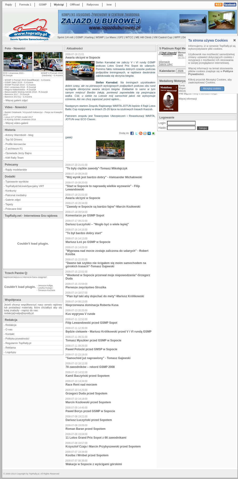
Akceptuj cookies (212, 88)
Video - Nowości (16, 107)
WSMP (100, 37)
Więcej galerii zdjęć (16, 100)
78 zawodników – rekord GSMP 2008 (90, 367)
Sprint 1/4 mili (65, 37)
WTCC (129, 37)
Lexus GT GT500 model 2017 (19, 117)
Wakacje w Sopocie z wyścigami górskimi (94, 464)
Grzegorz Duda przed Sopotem (86, 393)
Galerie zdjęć (13, 199)
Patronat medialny (16, 195)
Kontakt (9, 334)
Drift (184, 37)
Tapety (9, 204)
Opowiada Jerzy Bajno (18, 153)
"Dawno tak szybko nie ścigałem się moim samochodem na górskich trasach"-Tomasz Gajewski (106, 264)
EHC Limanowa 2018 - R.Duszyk (20, 87)
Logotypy (10, 352)
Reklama (10, 347)
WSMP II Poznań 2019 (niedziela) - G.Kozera (52, 74)
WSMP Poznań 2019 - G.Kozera (20, 85)
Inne (108, 4)
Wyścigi (59, 4)
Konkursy (10, 190)
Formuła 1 (25, 4)
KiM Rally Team (14, 157)
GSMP (43, 4)
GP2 (120, 37)
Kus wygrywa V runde (80, 314)
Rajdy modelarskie (16, 169)
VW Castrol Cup (162, 37)
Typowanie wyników (17, 181)
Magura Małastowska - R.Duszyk (20, 89)
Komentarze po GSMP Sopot (85, 215)
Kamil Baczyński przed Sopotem (88, 375)
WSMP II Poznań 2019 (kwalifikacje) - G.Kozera (27, 80)
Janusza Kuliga (45, 285)
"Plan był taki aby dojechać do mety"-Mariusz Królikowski (105, 296)
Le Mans (111, 37)
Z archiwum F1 (14, 148)
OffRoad (75, 4)
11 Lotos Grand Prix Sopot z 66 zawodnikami (96, 437)
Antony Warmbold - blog (19, 135)
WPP (177, 37)
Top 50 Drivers (13, 139)
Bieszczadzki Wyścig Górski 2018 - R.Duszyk (26, 92)
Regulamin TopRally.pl (18, 343)
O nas (8, 329)
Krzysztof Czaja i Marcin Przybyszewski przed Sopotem (103, 446)
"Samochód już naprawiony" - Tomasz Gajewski (98, 358)
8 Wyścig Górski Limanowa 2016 (20, 119)
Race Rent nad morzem (81, 384)
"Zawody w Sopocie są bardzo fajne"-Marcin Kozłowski (103, 206)
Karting (89, 37)
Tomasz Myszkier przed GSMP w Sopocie (93, 340)
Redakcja (10, 324)
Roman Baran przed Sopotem (86, 429)
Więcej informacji (188, 98)
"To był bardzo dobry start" (84, 233)
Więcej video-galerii (16, 123)
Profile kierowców (15, 144)
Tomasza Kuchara (46, 290)
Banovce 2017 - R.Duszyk (17, 94)
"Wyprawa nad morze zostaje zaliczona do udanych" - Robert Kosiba (107, 252)
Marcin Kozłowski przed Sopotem (88, 402)
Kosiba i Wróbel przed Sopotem (87, 455)
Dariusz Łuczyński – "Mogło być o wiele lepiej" (97, 224)
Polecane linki (13, 208)
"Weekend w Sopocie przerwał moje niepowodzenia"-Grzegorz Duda (108, 277)
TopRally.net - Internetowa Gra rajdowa (31, 215)
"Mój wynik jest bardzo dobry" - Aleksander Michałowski (104, 177)
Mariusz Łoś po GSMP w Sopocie (88, 242)
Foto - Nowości (15, 48)
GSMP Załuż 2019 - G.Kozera (19, 82)
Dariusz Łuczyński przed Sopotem (89, 420)
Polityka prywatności (17, 338)
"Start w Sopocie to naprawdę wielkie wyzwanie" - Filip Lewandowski (103, 187)
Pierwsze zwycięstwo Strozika (86, 287)
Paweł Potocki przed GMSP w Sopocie (91, 349)
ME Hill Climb (143, 37)
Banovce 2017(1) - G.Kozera (18, 97)
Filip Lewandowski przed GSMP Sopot (91, 322)
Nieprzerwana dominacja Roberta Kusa (92, 305)
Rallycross (93, 4)
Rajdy (8, 4)
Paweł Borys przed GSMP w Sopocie (90, 411)
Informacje (164, 61)
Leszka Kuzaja (45, 288)
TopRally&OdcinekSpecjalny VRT (24, 186)
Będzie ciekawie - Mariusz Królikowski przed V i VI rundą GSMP (109, 331)
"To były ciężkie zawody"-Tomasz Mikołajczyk (96, 168)
